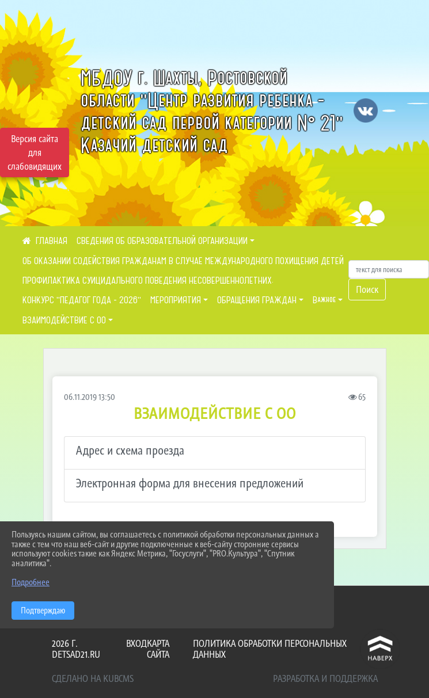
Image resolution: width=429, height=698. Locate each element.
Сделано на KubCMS (93, 678)
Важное (324, 300)
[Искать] (388, 269)
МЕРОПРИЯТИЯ (175, 300)
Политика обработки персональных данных (270, 649)
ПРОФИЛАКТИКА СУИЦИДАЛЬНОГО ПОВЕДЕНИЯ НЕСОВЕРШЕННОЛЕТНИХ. (148, 280)
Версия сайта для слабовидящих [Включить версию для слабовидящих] (34, 152)
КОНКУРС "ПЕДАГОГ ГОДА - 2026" (81, 300)
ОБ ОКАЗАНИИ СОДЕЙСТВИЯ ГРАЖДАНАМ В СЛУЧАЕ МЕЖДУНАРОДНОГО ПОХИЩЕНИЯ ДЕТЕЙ (183, 260)
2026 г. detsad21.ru (76, 649)
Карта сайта (158, 649)
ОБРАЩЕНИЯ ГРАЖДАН (257, 300)
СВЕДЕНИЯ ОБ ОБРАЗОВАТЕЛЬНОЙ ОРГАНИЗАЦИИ (162, 240)
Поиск (367, 289)
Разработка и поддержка (325, 678)
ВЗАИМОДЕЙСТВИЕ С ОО (64, 320)
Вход (136, 643)
